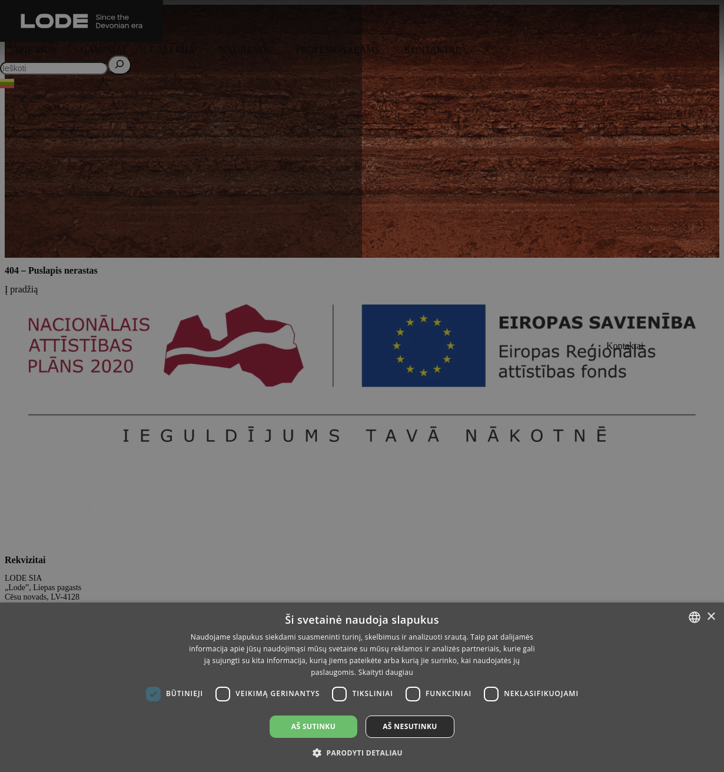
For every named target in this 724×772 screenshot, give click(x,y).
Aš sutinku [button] (313, 726)
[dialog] (362, 386)
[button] (362, 752)
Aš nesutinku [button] (410, 726)
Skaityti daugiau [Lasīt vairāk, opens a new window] (385, 672)
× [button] (710, 617)
